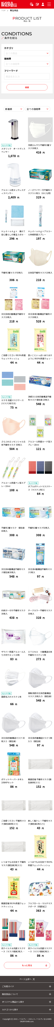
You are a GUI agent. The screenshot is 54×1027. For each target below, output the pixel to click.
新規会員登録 (37, 4)
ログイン (32, 4)
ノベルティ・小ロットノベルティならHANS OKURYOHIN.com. (34, 1020)
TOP (3, 10)
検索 (27, 87)
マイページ (43, 4)
